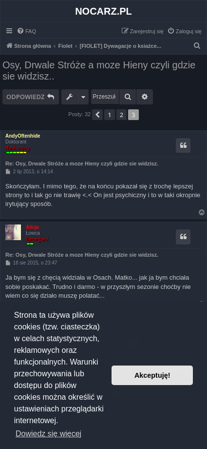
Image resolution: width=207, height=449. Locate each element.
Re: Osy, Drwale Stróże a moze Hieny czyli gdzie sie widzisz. (81, 163)
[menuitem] (26, 31)
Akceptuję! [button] (152, 375)
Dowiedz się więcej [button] (48, 433)
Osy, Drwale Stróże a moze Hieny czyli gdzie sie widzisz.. (98, 71)
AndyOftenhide (22, 136)
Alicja (32, 227)
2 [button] (121, 114)
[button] (97, 114)
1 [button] (109, 114)
